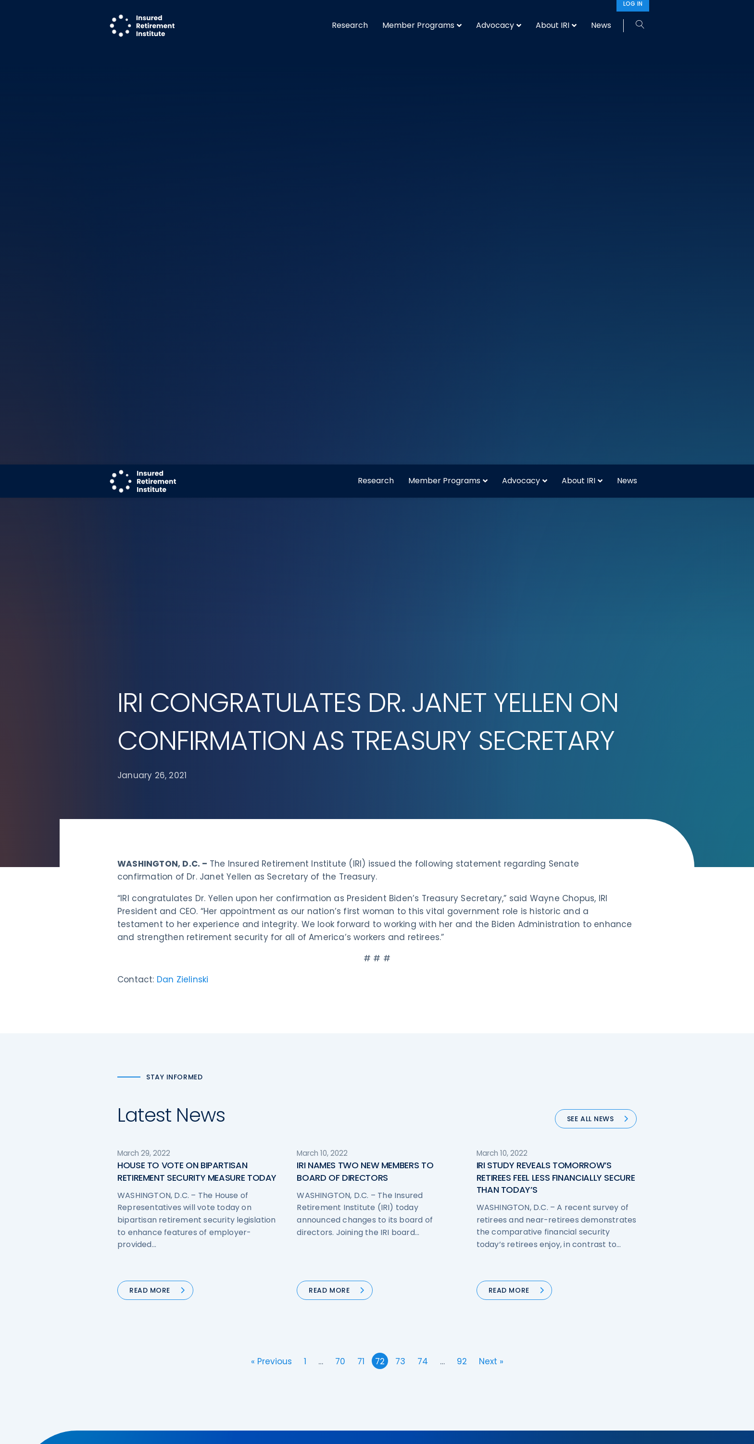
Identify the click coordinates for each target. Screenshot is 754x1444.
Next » (491, 883)
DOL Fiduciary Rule (417, 1318)
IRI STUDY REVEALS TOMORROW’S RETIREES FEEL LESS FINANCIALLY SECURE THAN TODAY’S (556, 699)
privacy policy (392, 1428)
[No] (742, 1429)
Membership (407, 1407)
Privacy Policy (543, 1390)
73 (400, 883)
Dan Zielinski (183, 501)
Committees (408, 1390)
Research (376, 16)
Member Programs (444, 16)
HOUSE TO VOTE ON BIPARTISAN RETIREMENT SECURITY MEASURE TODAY (196, 693)
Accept (481, 1428)
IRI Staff (534, 1336)
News (627, 16)
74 (422, 883)
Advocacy (521, 16)
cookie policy (442, 1428)
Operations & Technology (295, 1336)
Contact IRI (539, 1353)
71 (360, 883)
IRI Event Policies (548, 1372)
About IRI (578, 16)
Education (269, 1407)
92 (462, 883)
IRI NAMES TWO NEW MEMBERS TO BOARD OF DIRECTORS (365, 693)
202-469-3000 (195, 1413)
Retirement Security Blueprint (436, 1372)
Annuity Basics (411, 1353)
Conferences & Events (289, 1372)
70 (340, 883)
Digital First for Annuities (427, 1336)
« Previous (271, 883)
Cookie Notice (544, 1407)
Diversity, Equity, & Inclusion (298, 1353)
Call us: (130, 1413)
